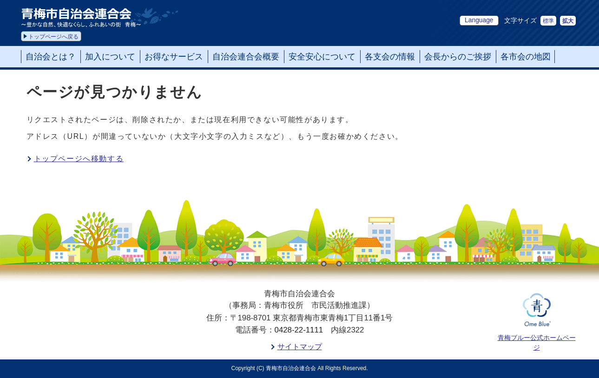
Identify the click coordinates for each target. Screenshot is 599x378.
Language (479, 20)
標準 (548, 21)
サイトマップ (299, 347)
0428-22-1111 (299, 330)
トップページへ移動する (79, 159)
